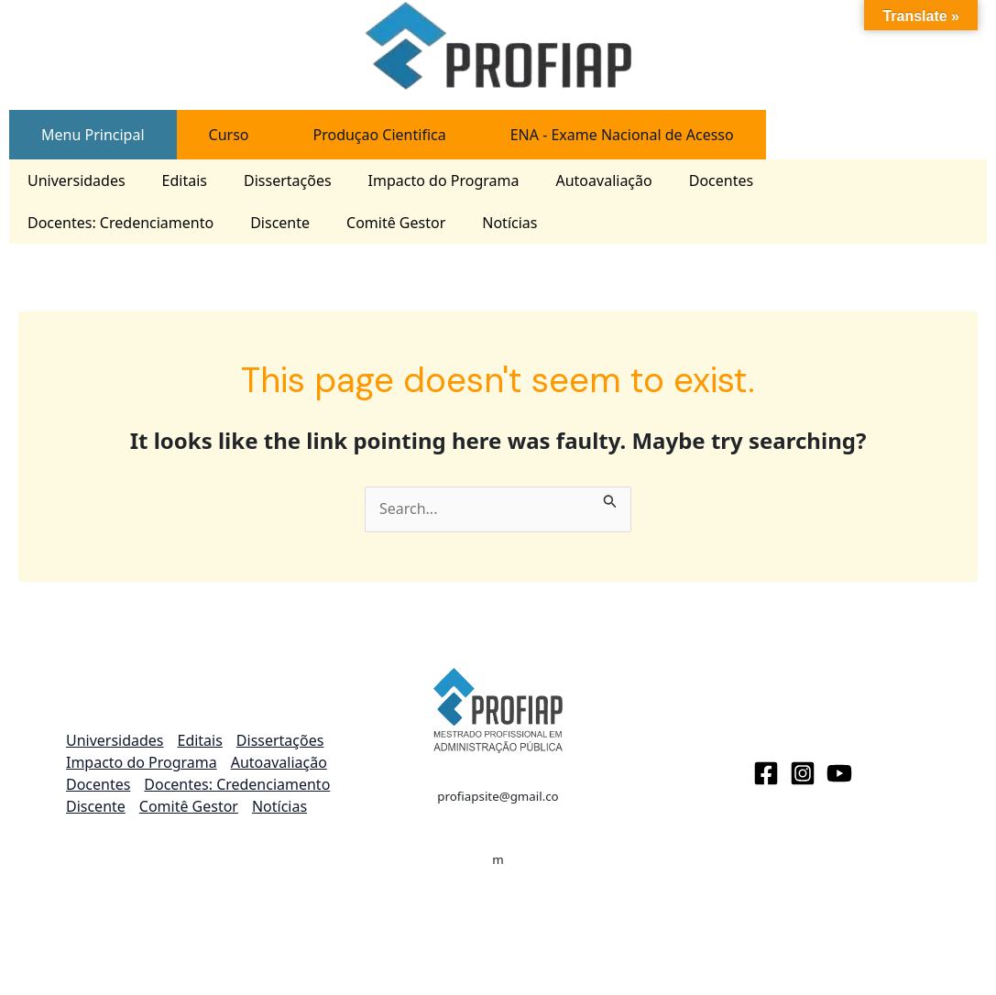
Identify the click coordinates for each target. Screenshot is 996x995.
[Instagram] (802, 773)
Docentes (721, 180)
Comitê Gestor (395, 223)
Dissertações (288, 180)
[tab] (93, 134)
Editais (184, 180)
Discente (280, 223)
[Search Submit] (610, 497)
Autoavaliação (603, 180)
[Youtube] (839, 773)
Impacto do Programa (444, 180)
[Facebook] (766, 773)
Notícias (509, 223)
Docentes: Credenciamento (120, 223)
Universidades (76, 180)
